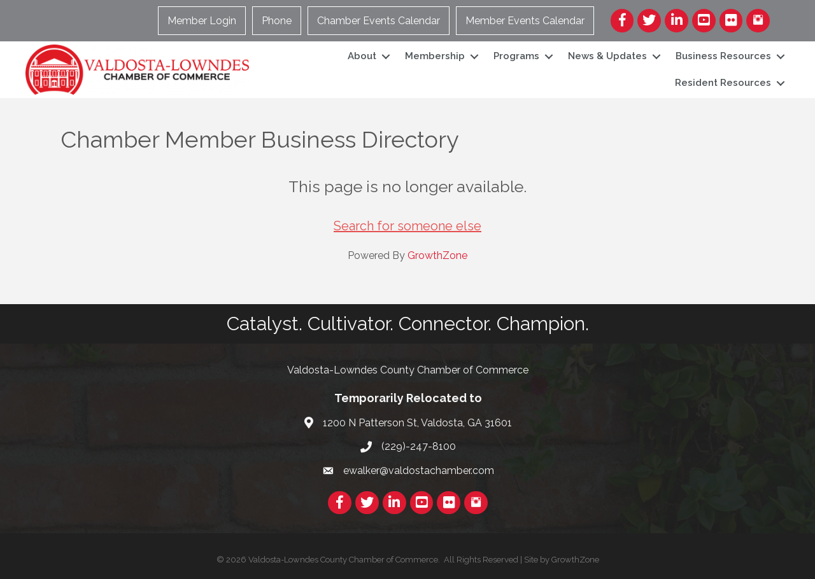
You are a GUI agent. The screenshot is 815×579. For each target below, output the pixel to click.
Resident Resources (723, 82)
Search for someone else (407, 226)
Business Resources (723, 56)
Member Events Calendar (525, 21)
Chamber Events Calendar (378, 21)
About (362, 56)
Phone (277, 21)
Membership (435, 56)
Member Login (201, 21)
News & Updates (607, 56)
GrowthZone (437, 255)
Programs (516, 56)
